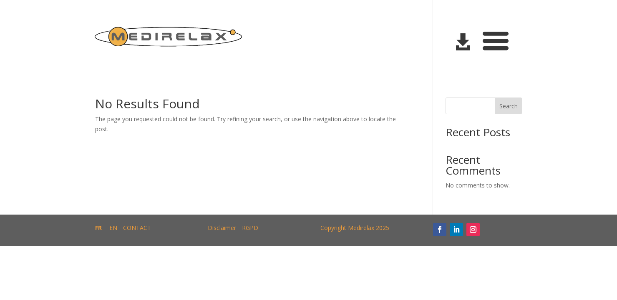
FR (98, 228)
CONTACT (137, 228)
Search (508, 106)
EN (113, 228)
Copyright (333, 228)
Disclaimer (222, 228)
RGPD (250, 228)
